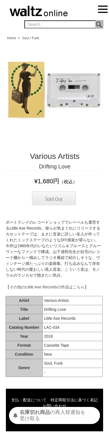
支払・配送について (29, 400)
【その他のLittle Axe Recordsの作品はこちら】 (47, 287)
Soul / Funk (30, 38)
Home (11, 38)
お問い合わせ (54, 406)
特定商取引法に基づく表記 (74, 400)
